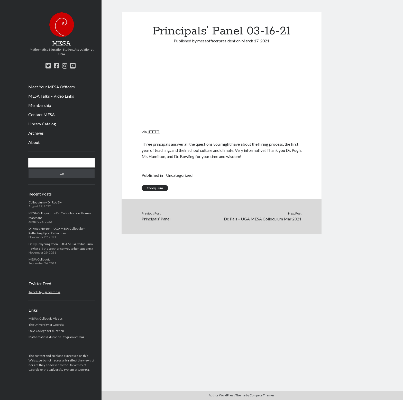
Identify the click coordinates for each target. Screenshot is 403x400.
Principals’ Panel (156, 218)
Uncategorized (179, 175)
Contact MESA (41, 114)
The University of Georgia (46, 325)
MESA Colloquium (41, 259)
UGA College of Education (46, 331)
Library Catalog (42, 123)
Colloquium (155, 188)
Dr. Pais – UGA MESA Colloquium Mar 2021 (262, 218)
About (34, 142)
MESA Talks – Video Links (51, 96)
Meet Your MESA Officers (51, 86)
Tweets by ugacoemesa (44, 292)
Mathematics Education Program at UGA (56, 337)
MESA (61, 44)
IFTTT (154, 131)
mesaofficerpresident (216, 40)
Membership (39, 105)
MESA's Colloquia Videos (46, 318)
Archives (36, 133)
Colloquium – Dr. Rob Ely (45, 202)
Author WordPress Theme (227, 395)
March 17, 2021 (255, 40)
